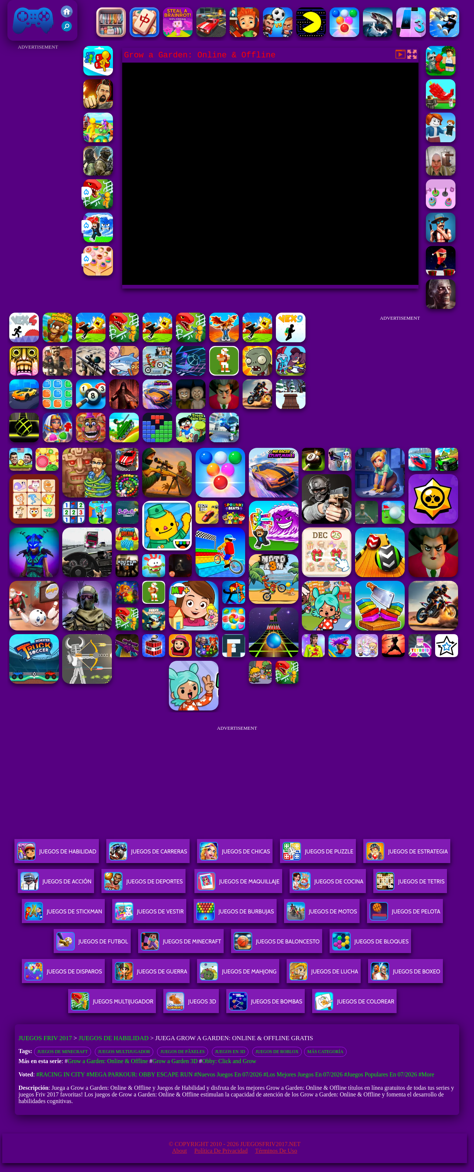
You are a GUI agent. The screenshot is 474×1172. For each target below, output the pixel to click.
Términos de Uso (276, 1151)
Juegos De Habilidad (56, 854)
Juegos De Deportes (143, 884)
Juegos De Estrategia (407, 854)
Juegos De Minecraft (62, 1051)
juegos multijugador (124, 1051)
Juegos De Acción (55, 884)
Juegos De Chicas (235, 854)
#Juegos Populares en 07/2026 (380, 1074)
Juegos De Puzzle (318, 854)
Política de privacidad (221, 1151)
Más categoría (325, 1051)
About (179, 1151)
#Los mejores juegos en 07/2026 (303, 1074)
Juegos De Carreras (148, 854)
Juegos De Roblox (277, 1051)
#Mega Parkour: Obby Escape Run (139, 1074)
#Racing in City (60, 1074)
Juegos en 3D (230, 1051)
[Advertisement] (38, 163)
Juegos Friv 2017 (33, 20)
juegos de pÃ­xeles (182, 1051)
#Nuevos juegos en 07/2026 (228, 1074)
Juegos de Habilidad (113, 1038)
